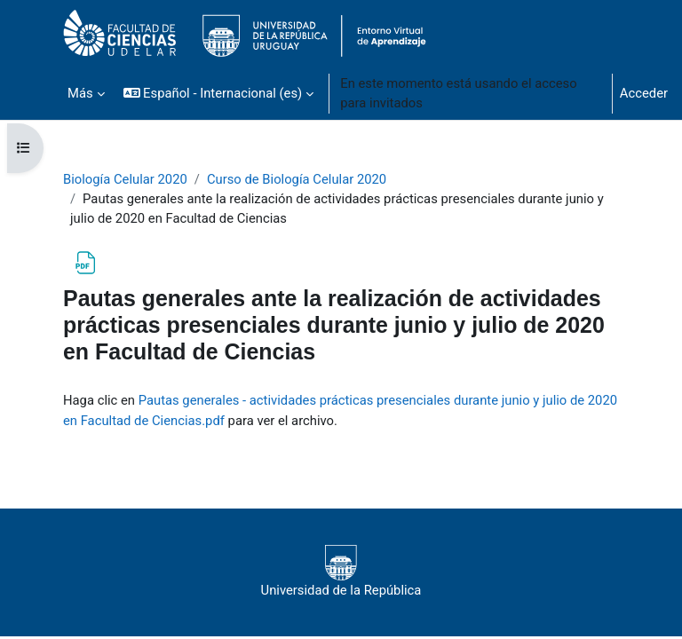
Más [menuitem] (80, 93)
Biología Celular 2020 (125, 179)
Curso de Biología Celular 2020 (296, 179)
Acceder (644, 93)
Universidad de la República (341, 571)
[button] (219, 93)
